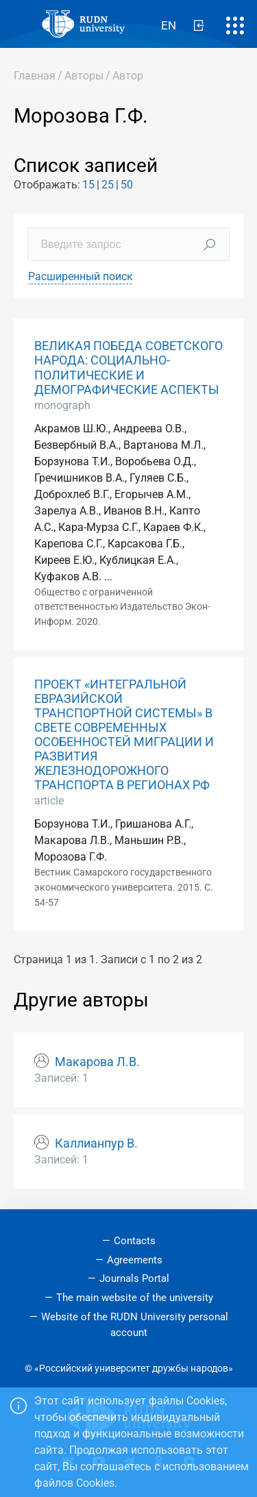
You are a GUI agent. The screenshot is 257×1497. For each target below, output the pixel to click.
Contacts (135, 1241)
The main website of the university (134, 1297)
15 (88, 184)
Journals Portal (134, 1278)
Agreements (134, 1260)
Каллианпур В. (96, 1143)
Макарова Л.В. (97, 1062)
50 (127, 184)
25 (107, 184)
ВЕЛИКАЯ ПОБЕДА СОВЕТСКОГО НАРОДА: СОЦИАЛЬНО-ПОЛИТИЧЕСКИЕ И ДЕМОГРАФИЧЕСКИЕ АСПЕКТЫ (128, 367)
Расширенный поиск (80, 276)
